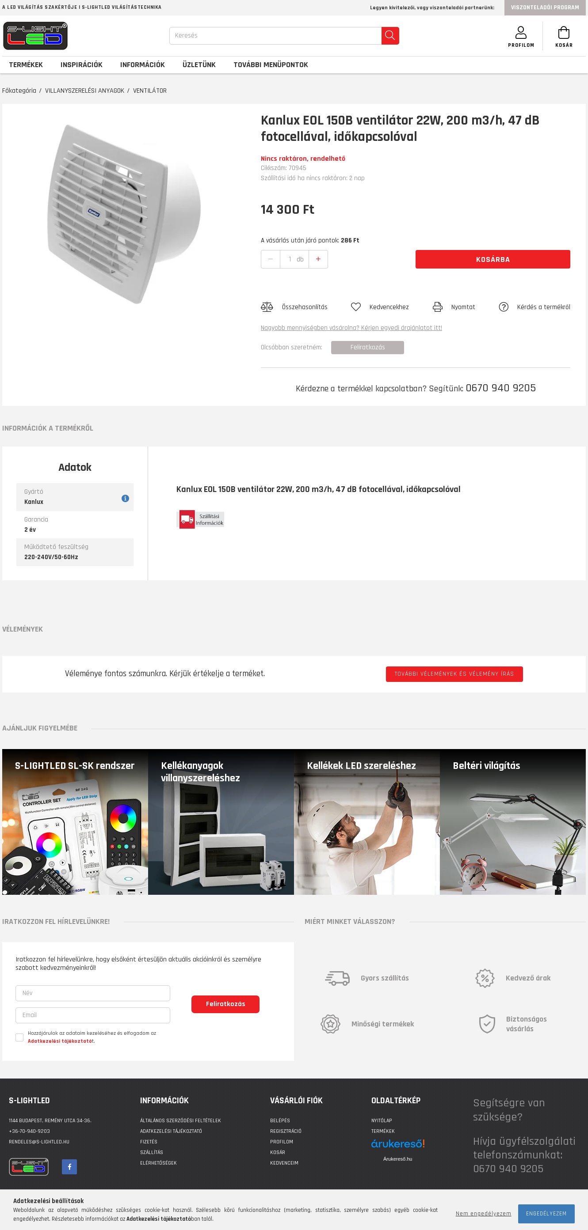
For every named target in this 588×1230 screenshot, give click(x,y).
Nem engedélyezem (484, 1213)
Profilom (281, 1142)
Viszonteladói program (545, 7)
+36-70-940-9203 (29, 1131)
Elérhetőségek (158, 1163)
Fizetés (148, 1142)
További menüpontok (270, 65)
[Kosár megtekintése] (564, 36)
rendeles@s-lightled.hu (39, 1142)
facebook (69, 1166)
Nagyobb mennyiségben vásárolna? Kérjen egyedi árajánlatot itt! (351, 328)
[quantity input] (290, 259)
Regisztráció (286, 1131)
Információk (142, 65)
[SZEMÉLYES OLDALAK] (519, 36)
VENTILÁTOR (150, 91)
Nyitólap (381, 1120)
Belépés (280, 1120)
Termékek (383, 1131)
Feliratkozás (225, 1004)
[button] (294, 307)
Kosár (277, 1152)
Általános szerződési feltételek (180, 1120)
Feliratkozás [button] (368, 347)
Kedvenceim (284, 1163)
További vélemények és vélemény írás (454, 674)
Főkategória (19, 91)
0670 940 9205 (501, 388)
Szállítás (151, 1152)
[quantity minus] (270, 259)
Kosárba (493, 259)
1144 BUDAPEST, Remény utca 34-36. (50, 1120)
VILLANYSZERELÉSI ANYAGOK (84, 91)
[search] (389, 36)
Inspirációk (82, 65)
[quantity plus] (318, 259)
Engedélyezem (546, 1213)
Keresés (185, 35)
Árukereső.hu (397, 1159)
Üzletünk (199, 65)
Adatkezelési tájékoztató (171, 1131)
